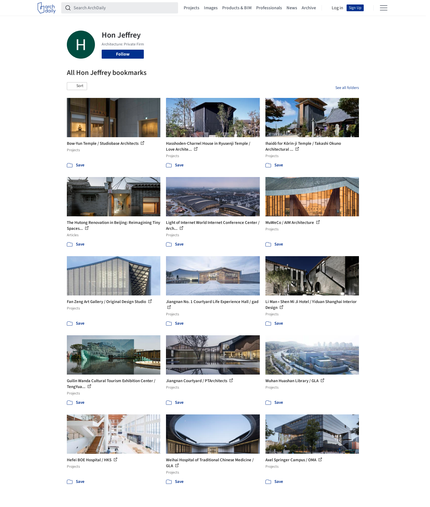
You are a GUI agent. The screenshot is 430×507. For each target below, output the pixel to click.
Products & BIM (237, 8)
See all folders (347, 88)
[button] (77, 86)
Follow (122, 54)
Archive (309, 8)
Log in (337, 8)
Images (211, 8)
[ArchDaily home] (47, 7)
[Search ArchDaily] (124, 7)
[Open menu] (383, 7)
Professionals (269, 8)
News (291, 8)
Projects (191, 8)
